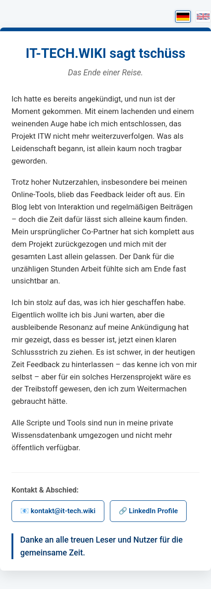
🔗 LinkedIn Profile (148, 511)
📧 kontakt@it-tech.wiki (58, 511)
